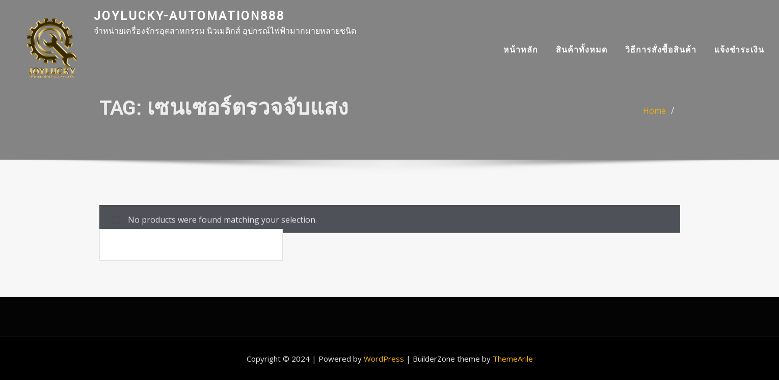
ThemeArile (513, 358)
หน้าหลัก (520, 49)
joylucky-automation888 (189, 16)
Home (654, 114)
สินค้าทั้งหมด (581, 49)
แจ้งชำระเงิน (739, 49)
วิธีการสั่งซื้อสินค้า (660, 49)
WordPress (384, 358)
